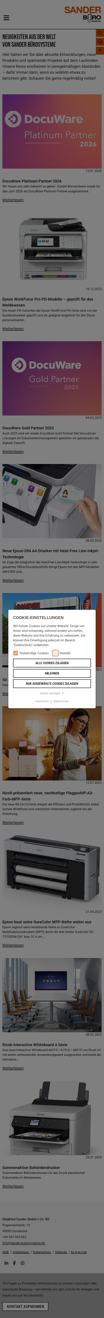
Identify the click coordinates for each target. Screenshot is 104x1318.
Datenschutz (61, 701)
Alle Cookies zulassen (52, 663)
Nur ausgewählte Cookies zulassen (52, 684)
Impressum (42, 701)
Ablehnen (52, 673)
